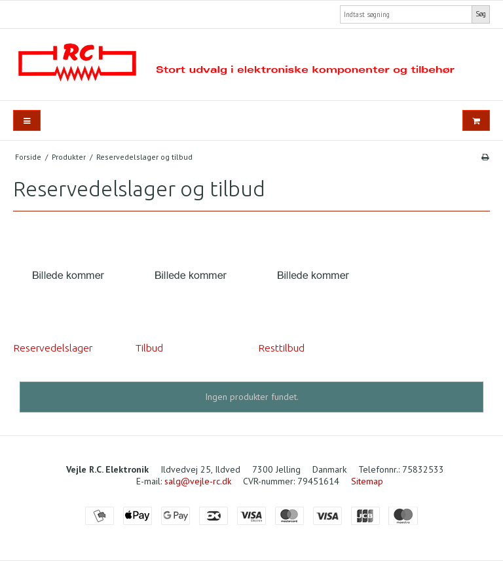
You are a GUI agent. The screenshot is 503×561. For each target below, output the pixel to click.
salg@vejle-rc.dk (197, 481)
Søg (480, 13)
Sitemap (367, 481)
